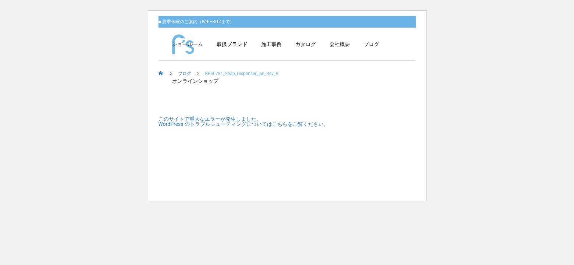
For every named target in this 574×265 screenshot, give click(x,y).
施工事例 (271, 44)
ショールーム (187, 44)
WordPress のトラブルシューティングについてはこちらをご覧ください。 (243, 124)
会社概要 (339, 44)
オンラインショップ (195, 81)
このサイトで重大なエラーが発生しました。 (209, 119)
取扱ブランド (232, 44)
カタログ (305, 44)
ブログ (371, 44)
